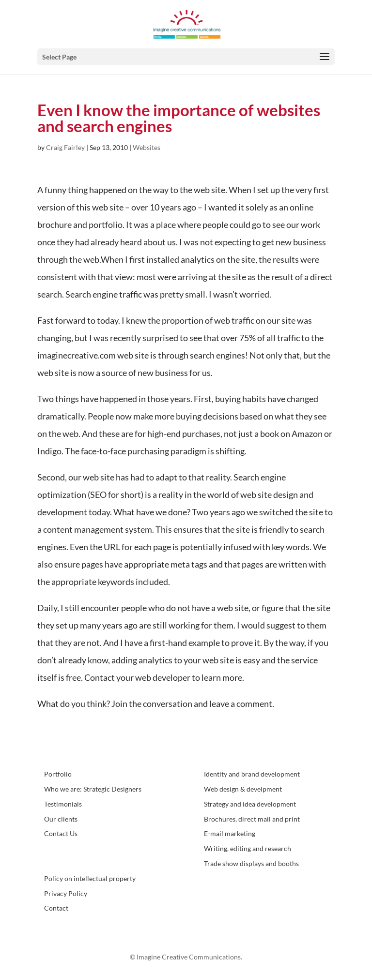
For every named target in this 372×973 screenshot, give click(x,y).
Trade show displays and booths (251, 863)
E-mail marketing (229, 833)
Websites (146, 147)
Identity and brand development (252, 774)
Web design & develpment (243, 789)
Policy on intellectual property (90, 878)
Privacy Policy (65, 893)
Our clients (61, 819)
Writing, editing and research (247, 848)
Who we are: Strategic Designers (92, 789)
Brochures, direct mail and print (252, 819)
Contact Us (61, 833)
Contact (56, 908)
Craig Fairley (65, 147)
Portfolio (58, 774)
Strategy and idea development (250, 804)
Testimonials (63, 804)
